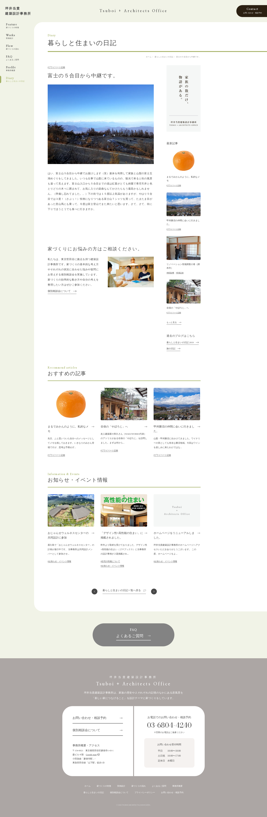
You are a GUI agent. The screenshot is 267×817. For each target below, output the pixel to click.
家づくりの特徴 (104, 786)
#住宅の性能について (110, 561)
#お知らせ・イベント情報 (59, 561)
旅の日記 (171, 348)
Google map (91, 754)
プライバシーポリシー (145, 792)
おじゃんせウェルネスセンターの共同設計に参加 (68, 535)
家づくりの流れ (138, 786)
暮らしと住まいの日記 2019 (180, 342)
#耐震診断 (170, 273)
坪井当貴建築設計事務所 (18, 11)
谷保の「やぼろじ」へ (178, 308)
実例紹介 (121, 786)
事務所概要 (177, 786)
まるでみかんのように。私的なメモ (183, 179)
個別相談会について (59, 291)
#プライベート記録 (56, 67)
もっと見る (172, 322)
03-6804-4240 (169, 725)
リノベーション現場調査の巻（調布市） (183, 266)
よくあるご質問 (159, 786)
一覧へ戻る (122, 590)
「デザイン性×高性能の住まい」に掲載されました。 (122, 535)
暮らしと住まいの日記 (93, 792)
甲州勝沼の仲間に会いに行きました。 (183, 222)
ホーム (87, 786)
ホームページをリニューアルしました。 (174, 535)
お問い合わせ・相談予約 (89, 718)
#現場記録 (180, 273)
